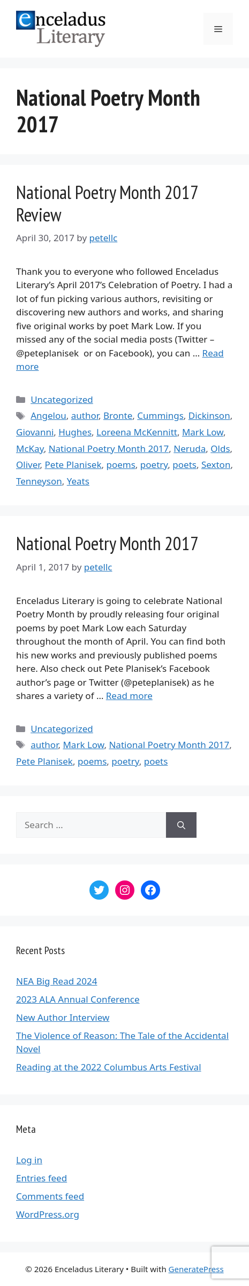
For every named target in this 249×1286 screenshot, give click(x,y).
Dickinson (209, 415)
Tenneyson (39, 481)
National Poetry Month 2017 (109, 448)
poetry (154, 464)
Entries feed (41, 1178)
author (85, 415)
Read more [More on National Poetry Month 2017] (129, 695)
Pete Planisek (73, 464)
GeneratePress (196, 1269)
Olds (220, 448)
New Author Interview (62, 1017)
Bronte (117, 415)
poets (184, 464)
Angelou (48, 415)
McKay (30, 448)
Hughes (75, 432)
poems (120, 464)
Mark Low (202, 432)
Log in (29, 1160)
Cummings (160, 415)
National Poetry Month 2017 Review (107, 203)
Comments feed (50, 1196)
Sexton (216, 464)
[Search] (181, 825)
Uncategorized (62, 399)
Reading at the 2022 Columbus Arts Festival (108, 1067)
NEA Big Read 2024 (56, 981)
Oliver (28, 464)
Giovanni (35, 432)
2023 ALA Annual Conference (78, 999)
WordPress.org (47, 1214)
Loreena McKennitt (136, 432)
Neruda (189, 448)
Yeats (78, 481)
